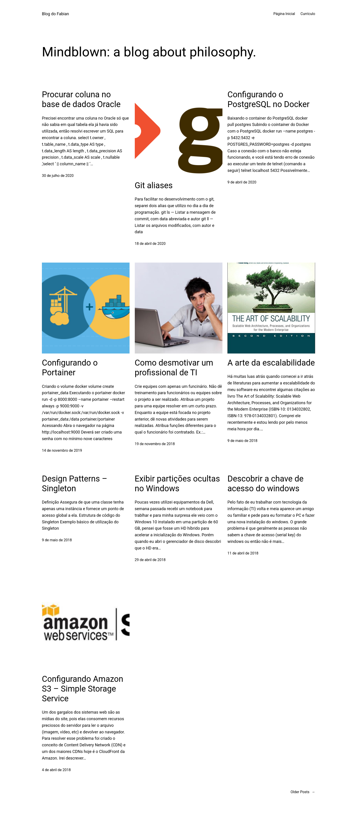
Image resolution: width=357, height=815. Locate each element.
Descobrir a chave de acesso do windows (265, 483)
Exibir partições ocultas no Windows (177, 483)
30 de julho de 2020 (58, 175)
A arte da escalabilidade (271, 363)
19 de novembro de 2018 (155, 444)
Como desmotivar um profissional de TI (174, 367)
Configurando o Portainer (70, 367)
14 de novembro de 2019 (62, 450)
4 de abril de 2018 (56, 770)
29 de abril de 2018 (150, 560)
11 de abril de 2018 (242, 553)
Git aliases (154, 185)
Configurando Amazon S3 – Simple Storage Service (82, 688)
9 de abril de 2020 (241, 182)
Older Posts (303, 792)
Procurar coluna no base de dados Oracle (81, 99)
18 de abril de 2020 (150, 243)
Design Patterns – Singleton (74, 483)
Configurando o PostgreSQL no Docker (268, 99)
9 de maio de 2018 (242, 441)
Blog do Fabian (55, 13)
